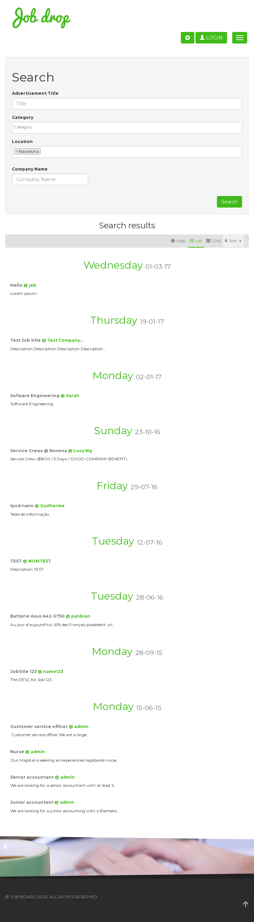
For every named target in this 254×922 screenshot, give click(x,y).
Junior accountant (32, 802)
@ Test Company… (62, 340)
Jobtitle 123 (24, 671)
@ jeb (29, 285)
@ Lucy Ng (80, 450)
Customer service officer (39, 726)
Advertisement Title (35, 93)
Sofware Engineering (35, 395)
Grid (213, 240)
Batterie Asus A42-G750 (38, 616)
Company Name (30, 169)
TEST (16, 561)
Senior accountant (32, 777)
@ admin (79, 726)
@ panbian (78, 616)
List (196, 240)
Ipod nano (22, 505)
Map (178, 240)
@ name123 (50, 671)
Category (22, 117)
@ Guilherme (50, 505)
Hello (16, 285)
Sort (233, 240)
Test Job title (26, 340)
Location (22, 141)
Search (229, 202)
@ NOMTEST (37, 561)
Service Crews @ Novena (39, 450)
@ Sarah (70, 395)
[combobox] (127, 128)
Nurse (17, 751)
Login (211, 38)
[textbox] (128, 127)
